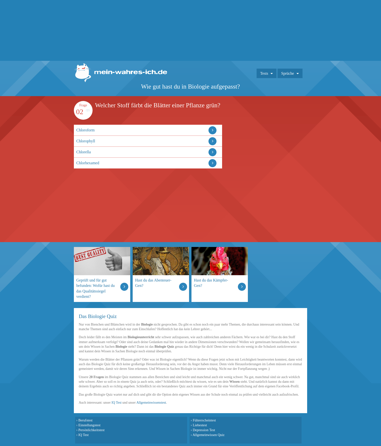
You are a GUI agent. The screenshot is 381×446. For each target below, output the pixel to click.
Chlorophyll (85, 141)
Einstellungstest (89, 425)
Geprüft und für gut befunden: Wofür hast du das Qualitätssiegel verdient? (95, 288)
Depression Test (204, 430)
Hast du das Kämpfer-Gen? (211, 283)
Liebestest (200, 425)
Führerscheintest (204, 420)
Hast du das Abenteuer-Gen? (153, 283)
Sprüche (287, 73)
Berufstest (85, 420)
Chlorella (83, 152)
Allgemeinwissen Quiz (208, 435)
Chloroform (85, 130)
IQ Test (116, 402)
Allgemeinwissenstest (151, 402)
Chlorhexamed (87, 163)
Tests (264, 73)
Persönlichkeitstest (91, 430)
